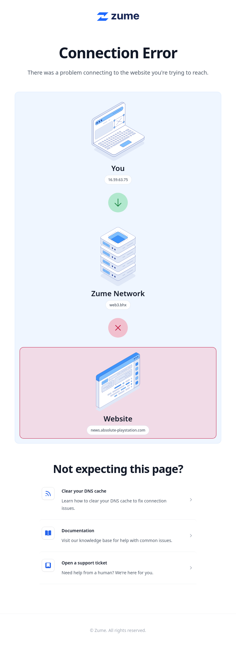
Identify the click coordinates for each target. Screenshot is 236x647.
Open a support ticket (84, 563)
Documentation (78, 530)
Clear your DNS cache (84, 491)
